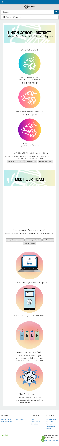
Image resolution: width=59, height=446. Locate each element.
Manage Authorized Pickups (15, 240)
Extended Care (6, 419)
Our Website (20, 419)
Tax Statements (48, 240)
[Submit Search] (56, 12)
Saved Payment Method (33, 240)
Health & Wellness (29, 243)
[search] (27, 12)
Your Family (49, 421)
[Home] (2, 2)
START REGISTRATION (15, 161)
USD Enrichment (6, 421)
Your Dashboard (51, 419)
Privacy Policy (35, 421)
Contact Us (34, 424)
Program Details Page (45, 161)
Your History (49, 424)
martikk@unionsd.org (51, 440)
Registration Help (31, 161)
